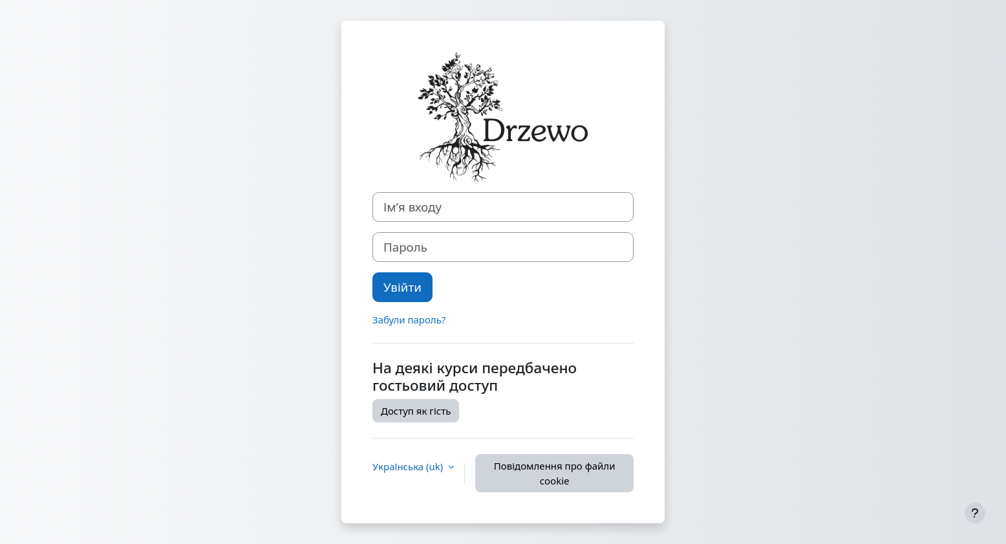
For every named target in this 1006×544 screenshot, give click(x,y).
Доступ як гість (416, 410)
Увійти (402, 287)
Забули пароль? (408, 319)
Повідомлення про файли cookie (554, 473)
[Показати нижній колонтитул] (975, 513)
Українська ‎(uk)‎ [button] (408, 466)
